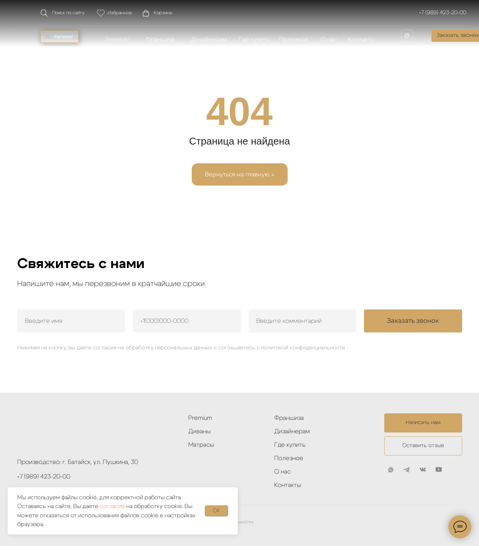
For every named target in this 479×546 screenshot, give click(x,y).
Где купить (290, 445)
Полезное (288, 458)
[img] (407, 36)
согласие (112, 506)
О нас (282, 472)
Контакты (287, 485)
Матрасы (201, 445)
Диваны (199, 431)
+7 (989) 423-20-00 (442, 12)
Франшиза (289, 418)
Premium (200, 418)
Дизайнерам (292, 431)
